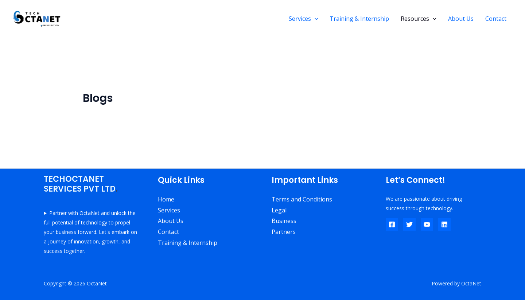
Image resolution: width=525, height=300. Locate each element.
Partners (284, 232)
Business (284, 221)
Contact (495, 19)
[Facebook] (392, 224)
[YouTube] (427, 224)
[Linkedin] (444, 224)
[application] (314, 19)
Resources (418, 19)
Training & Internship (359, 19)
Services (303, 19)
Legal (279, 210)
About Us (461, 19)
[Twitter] (409, 224)
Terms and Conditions (302, 199)
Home (166, 199)
